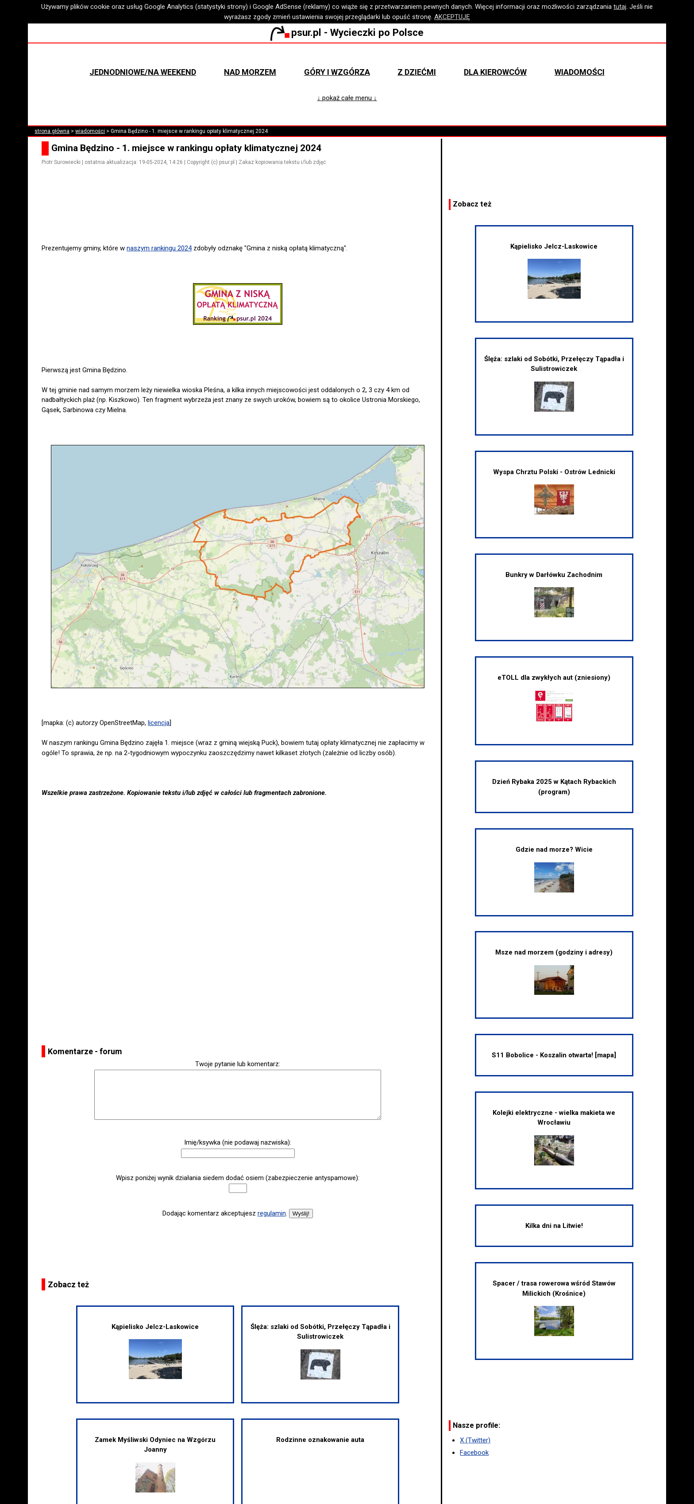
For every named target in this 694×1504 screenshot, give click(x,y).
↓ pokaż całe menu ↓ (347, 98)
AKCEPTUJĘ (452, 17)
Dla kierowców (495, 72)
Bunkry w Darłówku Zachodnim (553, 594)
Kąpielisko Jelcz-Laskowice (155, 1351)
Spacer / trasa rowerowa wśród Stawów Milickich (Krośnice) (554, 1307)
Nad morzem (250, 72)
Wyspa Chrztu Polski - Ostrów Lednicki (554, 491)
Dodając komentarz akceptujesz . (224, 1213)
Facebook (474, 1453)
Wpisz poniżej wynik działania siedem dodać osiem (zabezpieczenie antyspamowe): (237, 1178)
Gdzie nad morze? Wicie (554, 869)
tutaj (619, 7)
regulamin (272, 1213)
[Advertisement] (241, 218)
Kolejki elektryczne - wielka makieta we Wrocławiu (554, 1137)
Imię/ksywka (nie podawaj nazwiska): (237, 1142)
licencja (159, 723)
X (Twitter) (475, 1440)
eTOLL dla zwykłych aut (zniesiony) (553, 697)
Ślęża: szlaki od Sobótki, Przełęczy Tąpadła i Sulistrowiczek (320, 1351)
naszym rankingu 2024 (159, 248)
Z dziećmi (416, 72)
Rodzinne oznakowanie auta (320, 1440)
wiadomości (90, 131)
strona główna (52, 131)
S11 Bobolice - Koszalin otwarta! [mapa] (554, 1055)
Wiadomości (580, 72)
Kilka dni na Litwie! (554, 1226)
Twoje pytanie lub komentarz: (237, 1064)
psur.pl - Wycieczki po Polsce (347, 32)
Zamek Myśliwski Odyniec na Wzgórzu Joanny (155, 1464)
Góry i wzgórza (337, 72)
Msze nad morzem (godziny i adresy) (554, 971)
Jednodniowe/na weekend (142, 72)
